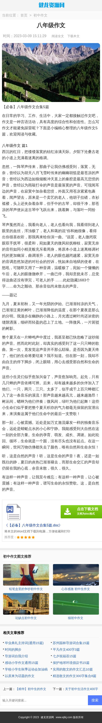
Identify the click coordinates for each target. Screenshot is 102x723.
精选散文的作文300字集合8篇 (74, 676)
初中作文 (40, 15)
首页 (23, 15)
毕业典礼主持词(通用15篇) (24, 643)
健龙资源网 (47, 717)
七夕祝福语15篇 (64, 656)
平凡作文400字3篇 (66, 649)
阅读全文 (58, 36)
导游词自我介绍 (16, 656)
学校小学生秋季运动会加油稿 (26, 669)
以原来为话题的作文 (20, 676)
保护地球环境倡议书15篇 (71, 663)
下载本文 (73, 36)
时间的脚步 (13, 649)
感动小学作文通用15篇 (21, 663)
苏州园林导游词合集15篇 (71, 643)
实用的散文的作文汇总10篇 (73, 669)
